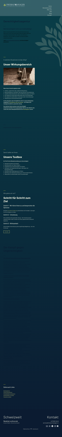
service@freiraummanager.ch (51, 423)
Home (50, 6)
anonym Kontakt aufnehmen (13, 40)
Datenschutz (26, 429)
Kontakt (49, 15)
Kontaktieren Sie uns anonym (16, 102)
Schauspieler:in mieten (8, 395)
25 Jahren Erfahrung (12, 210)
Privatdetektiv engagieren (9, 393)
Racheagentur (26, 109)
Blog (50, 13)
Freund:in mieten (7, 397)
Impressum (35, 429)
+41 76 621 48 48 (54, 421)
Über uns (49, 9)
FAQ (51, 11)
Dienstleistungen (47, 8)
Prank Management (7, 392)
